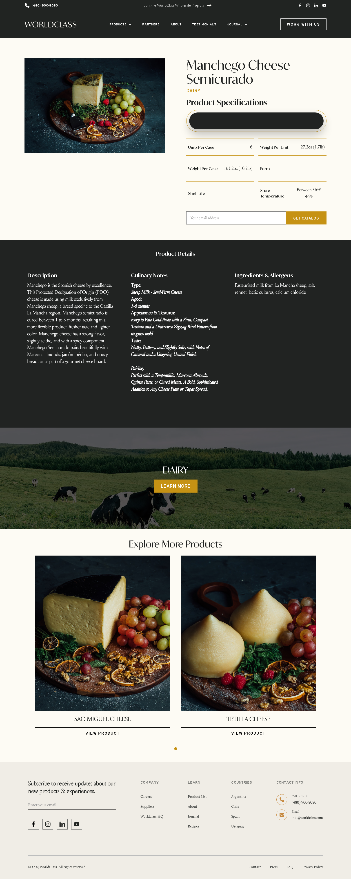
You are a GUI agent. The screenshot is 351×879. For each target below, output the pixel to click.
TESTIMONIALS (204, 24)
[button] (120, 24)
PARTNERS (151, 24)
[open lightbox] (94, 105)
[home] (50, 24)
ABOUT (176, 24)
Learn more (176, 486)
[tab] (256, 120)
